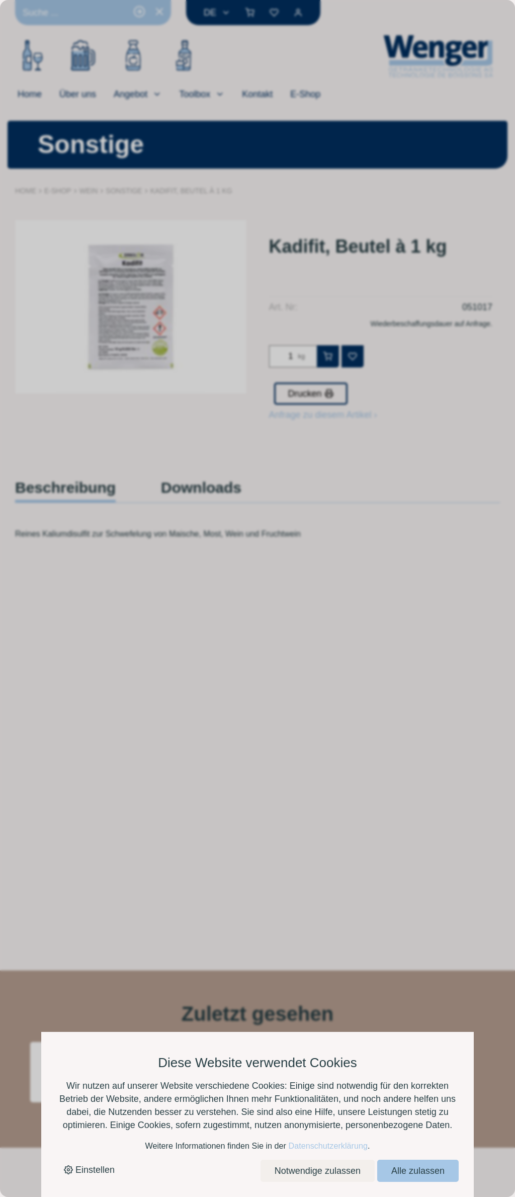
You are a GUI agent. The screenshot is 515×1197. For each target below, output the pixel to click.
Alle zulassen (418, 1171)
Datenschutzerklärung (327, 1145)
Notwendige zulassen (318, 1171)
